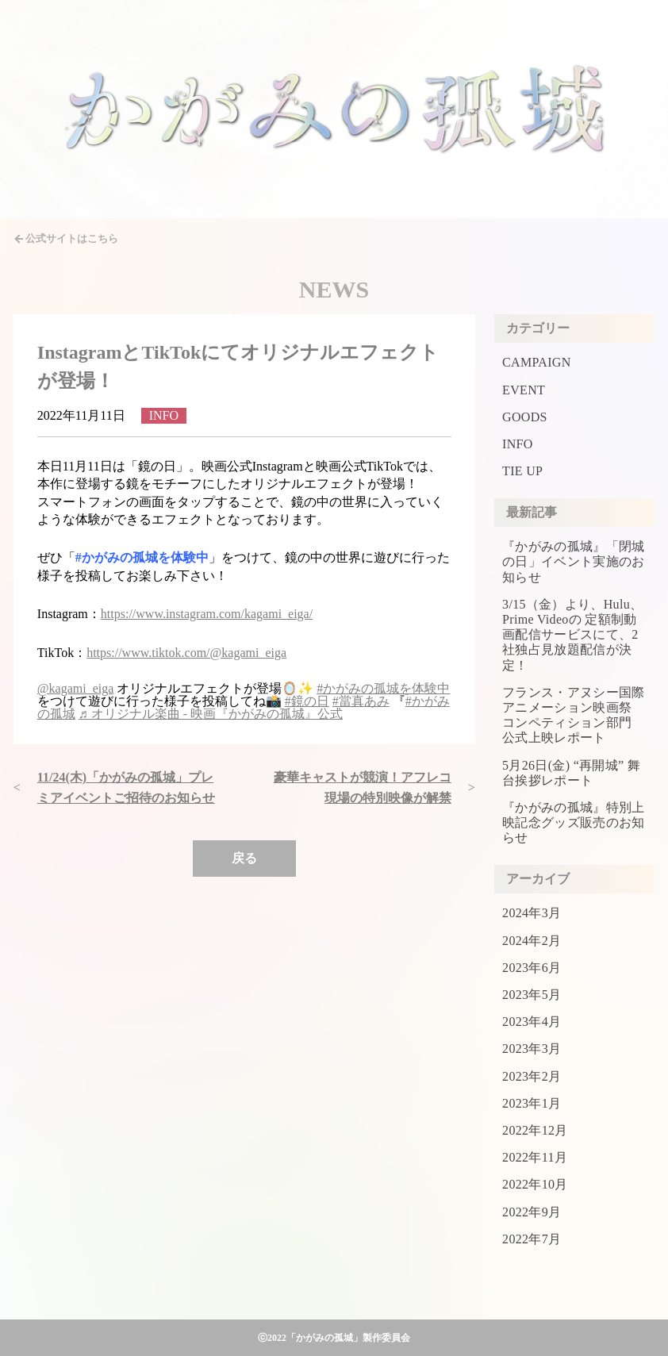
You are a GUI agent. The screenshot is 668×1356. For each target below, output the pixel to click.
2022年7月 (531, 1239)
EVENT (523, 390)
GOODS (524, 417)
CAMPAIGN (536, 362)
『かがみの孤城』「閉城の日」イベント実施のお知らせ (573, 561)
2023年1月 (531, 1103)
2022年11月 (534, 1157)
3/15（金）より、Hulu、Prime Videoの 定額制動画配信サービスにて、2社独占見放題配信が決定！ (572, 634)
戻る (244, 858)
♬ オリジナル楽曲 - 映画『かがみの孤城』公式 (211, 713)
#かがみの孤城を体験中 (383, 688)
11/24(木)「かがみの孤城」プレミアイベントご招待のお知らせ (126, 787)
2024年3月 (531, 913)
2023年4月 (531, 1021)
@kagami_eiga (75, 688)
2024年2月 (531, 940)
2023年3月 (531, 1048)
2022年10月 (535, 1184)
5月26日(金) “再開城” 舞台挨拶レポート (571, 773)
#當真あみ (361, 701)
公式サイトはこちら (71, 238)
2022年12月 (535, 1130)
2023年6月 (531, 967)
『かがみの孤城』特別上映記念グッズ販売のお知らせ (573, 822)
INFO (517, 444)
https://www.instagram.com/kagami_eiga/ (207, 613)
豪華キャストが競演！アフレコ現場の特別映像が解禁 (362, 787)
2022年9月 (531, 1212)
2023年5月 (531, 994)
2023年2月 (531, 1076)
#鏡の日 (307, 701)
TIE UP (522, 471)
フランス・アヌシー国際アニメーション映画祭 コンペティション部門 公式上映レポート (573, 715)
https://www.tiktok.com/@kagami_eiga (186, 652)
